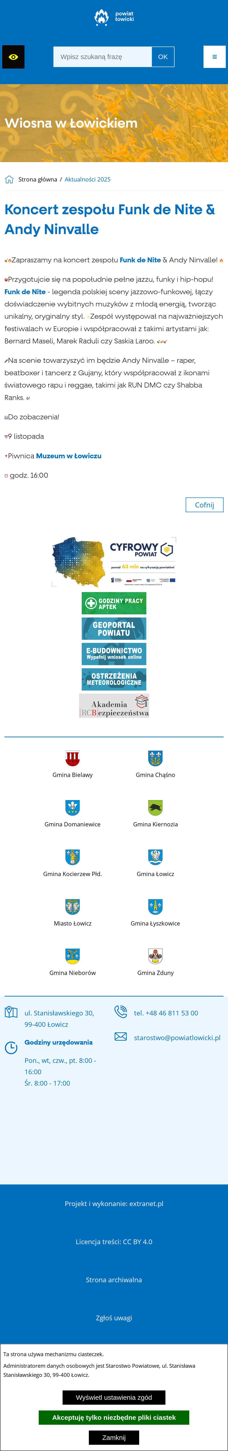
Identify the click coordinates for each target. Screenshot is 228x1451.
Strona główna (37, 179)
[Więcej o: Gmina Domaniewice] (73, 813)
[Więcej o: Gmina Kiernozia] (155, 813)
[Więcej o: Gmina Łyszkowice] (155, 912)
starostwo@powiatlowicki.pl (177, 1037)
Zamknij (114, 1437)
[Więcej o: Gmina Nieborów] (72, 961)
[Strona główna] (114, 19)
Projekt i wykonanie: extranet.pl (114, 1203)
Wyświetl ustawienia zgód (114, 1397)
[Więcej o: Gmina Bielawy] (73, 763)
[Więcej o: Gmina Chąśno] (155, 763)
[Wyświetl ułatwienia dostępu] (13, 57)
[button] (215, 57)
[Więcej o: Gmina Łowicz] (155, 862)
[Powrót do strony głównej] (11, 179)
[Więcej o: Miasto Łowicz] (73, 912)
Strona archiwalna (114, 1279)
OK (163, 56)
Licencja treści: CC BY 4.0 (114, 1241)
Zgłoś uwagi (114, 1317)
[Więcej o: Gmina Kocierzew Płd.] (72, 862)
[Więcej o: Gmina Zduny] (155, 961)
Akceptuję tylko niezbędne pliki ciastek (114, 1417)
